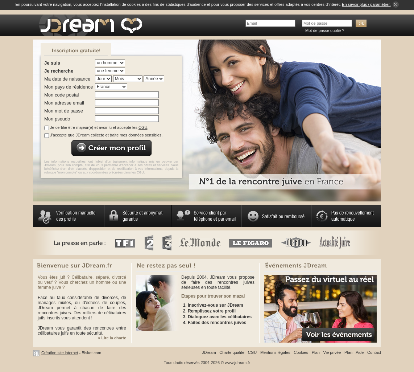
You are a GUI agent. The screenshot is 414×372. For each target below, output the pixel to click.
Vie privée (332, 352)
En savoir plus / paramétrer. (366, 4)
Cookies (301, 352)
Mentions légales (275, 352)
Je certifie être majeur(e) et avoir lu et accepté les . (99, 127)
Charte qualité (231, 352)
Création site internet (59, 353)
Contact (374, 352)
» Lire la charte (112, 338)
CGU (142, 127)
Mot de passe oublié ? (324, 30)
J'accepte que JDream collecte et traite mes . (106, 135)
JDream (209, 352)
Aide (360, 352)
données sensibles (144, 135)
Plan (316, 352)
